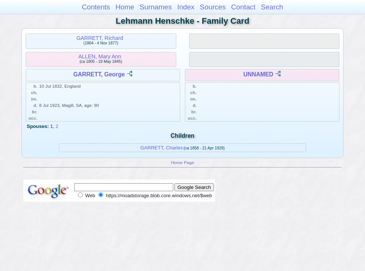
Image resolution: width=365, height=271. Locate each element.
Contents (96, 7)
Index (185, 7)
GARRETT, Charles (162, 148)
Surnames (156, 7)
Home (124, 7)
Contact (243, 7)
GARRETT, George (99, 74)
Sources (213, 7)
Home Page (182, 162)
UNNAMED (258, 74)
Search (272, 7)
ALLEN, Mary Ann (99, 56)
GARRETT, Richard (99, 38)
